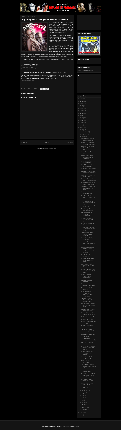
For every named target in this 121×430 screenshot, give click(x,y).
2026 (81, 98)
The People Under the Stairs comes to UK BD (88, 201)
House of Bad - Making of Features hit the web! (88, 326)
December (85, 132)
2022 (81, 108)
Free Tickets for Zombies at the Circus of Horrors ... (88, 197)
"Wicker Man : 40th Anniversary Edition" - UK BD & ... (87, 331)
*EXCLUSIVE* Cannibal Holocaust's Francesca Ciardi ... (88, 229)
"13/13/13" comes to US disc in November (87, 165)
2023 (81, 106)
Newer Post (24, 142)
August (84, 393)
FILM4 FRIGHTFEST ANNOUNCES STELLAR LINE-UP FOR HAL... (87, 385)
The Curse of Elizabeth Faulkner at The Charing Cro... (88, 366)
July (83, 395)
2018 (81, 118)
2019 (81, 115)
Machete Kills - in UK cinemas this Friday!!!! (88, 313)
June (83, 397)
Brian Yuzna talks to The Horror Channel (88, 161)
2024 (81, 103)
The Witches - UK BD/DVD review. (86, 370)
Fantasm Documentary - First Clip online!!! (87, 247)
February (84, 407)
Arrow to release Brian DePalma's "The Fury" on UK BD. (88, 353)
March (83, 405)
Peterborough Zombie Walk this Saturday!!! (87, 209)
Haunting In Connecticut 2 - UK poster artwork (88, 309)
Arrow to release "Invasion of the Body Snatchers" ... (88, 243)
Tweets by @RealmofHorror (85, 70)
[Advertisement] (86, 22)
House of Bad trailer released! (86, 280)
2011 (81, 415)
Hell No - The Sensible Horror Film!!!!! (87, 255)
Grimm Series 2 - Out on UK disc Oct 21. (88, 357)
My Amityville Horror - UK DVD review (88, 335)
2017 (81, 120)
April (83, 402)
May (83, 400)
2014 (81, 127)
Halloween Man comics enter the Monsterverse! (88, 179)
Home (47, 142)
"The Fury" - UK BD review (88, 168)
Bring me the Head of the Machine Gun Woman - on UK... (88, 348)
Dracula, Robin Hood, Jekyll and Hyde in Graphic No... (87, 157)
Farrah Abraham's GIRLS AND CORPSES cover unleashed (88, 375)
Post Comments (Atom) (50, 148)
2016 (81, 122)
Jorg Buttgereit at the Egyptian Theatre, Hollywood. (87, 234)
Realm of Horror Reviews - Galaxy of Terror (88, 175)
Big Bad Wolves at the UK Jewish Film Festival (88, 183)
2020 (81, 113)
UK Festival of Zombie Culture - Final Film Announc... (87, 219)
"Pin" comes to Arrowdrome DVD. (87, 192)
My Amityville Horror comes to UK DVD (87, 379)
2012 (81, 412)
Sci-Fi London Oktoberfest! (85, 361)
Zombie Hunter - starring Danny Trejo (88, 205)
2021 (81, 110)
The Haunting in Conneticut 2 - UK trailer (88, 339)
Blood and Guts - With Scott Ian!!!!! (87, 343)
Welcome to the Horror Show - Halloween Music (87, 260)
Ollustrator (65, 426)
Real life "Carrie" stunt (87, 319)
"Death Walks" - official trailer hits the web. (87, 139)
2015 (81, 125)
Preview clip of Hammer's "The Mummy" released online (88, 305)
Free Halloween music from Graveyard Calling (88, 284)
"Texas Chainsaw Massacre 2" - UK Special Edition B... (87, 300)
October (84, 136)
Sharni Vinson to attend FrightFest (87, 288)
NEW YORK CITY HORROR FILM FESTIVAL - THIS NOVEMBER (86, 294)
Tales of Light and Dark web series (87, 251)
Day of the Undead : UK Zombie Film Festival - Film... (88, 265)
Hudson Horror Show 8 (87, 317)
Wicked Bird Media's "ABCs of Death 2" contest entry (87, 276)
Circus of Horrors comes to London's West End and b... (88, 271)
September (85, 390)
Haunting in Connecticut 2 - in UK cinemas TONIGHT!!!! (88, 148)
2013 (81, 130)
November (85, 134)
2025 (81, 101)
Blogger (77, 426)
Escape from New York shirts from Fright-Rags (88, 143)
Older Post (69, 142)
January (84, 409)
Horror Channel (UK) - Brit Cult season (88, 238)
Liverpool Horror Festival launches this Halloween (88, 171)
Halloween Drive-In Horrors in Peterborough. (86, 214)
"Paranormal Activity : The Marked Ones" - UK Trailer (88, 188)
